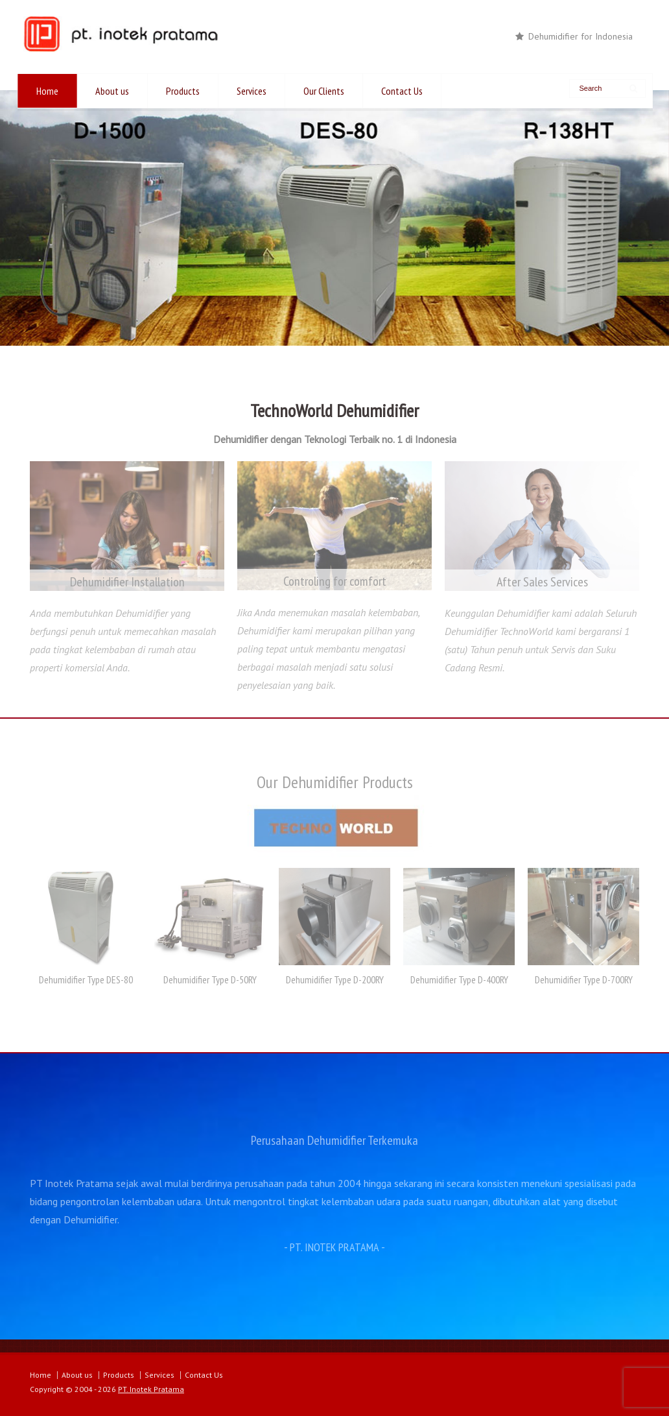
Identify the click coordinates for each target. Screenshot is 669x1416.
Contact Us (402, 90)
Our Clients (323, 90)
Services (251, 90)
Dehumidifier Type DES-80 (86, 979)
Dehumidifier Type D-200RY (335, 979)
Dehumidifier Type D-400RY (459, 979)
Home (47, 90)
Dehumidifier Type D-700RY (584, 979)
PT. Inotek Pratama (151, 1389)
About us (112, 90)
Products (183, 90)
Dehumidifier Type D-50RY (210, 979)
